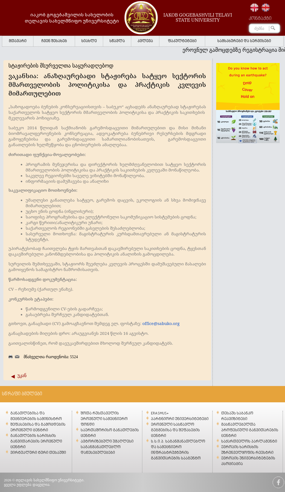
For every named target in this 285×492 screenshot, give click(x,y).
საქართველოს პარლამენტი (249, 441)
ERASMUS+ (160, 413)
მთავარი (17, 41)
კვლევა (145, 41)
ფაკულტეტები (182, 41)
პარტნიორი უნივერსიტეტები (180, 419)
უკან (21, 375)
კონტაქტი (260, 19)
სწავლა (117, 41)
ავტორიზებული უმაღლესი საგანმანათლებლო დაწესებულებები (107, 447)
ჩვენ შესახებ (54, 41)
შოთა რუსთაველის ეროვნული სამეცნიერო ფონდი (104, 419)
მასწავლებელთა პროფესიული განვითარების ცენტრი (249, 430)
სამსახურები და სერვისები (244, 41)
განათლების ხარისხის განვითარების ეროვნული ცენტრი (36, 442)
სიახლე (89, 41)
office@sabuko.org (160, 323)
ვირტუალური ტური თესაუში (38, 452)
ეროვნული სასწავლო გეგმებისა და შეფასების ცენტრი (175, 430)
